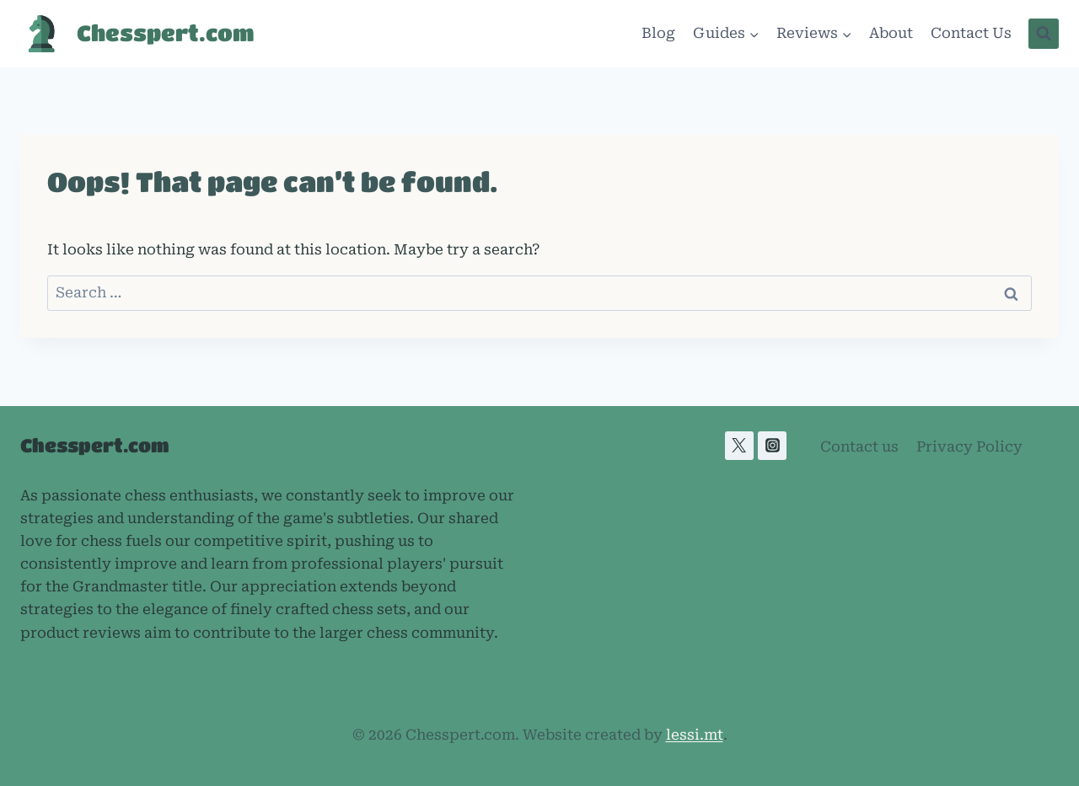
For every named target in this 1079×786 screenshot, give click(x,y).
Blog (658, 32)
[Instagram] (772, 445)
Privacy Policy (969, 446)
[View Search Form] (1043, 34)
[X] (739, 445)
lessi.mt (694, 734)
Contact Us (971, 32)
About (891, 32)
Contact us (859, 446)
